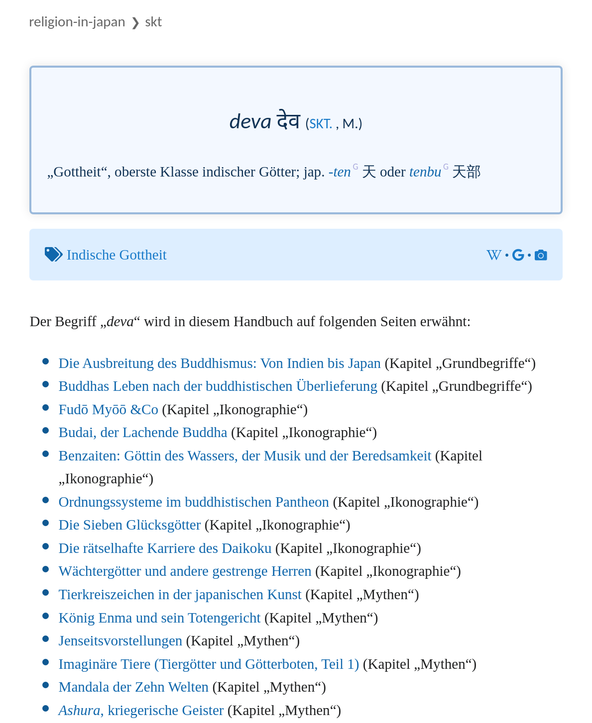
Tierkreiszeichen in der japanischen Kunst (180, 594)
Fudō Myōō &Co (108, 409)
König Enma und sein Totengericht (160, 618)
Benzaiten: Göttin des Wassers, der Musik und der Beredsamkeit (245, 455)
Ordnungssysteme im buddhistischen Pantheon (194, 502)
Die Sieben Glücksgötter (130, 525)
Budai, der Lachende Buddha (143, 432)
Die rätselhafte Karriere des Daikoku (165, 548)
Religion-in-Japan (77, 21)
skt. (321, 123)
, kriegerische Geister (141, 710)
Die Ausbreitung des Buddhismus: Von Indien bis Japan (220, 363)
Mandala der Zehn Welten (134, 687)
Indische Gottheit (117, 255)
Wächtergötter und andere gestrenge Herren (185, 571)
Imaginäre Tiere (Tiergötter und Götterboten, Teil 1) (209, 664)
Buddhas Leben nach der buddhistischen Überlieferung (218, 386)
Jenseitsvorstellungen (121, 640)
